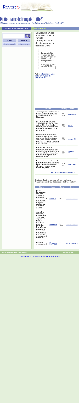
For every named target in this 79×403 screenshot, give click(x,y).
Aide (19, 252)
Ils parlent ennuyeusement (41, 243)
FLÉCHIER (53, 225)
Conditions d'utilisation (9, 252)
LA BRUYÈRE (53, 243)
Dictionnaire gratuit (39, 256)
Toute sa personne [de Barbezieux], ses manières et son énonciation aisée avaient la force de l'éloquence (47, 114)
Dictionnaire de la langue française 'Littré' (17, 28)
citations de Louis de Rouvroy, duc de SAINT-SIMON (45, 76)
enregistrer (72, 164)
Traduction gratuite (25, 256)
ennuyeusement (71, 199)
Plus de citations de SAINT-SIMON (63, 172)
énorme (70, 126)
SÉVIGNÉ (52, 199)
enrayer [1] (71, 139)
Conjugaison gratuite (53, 256)
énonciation (72, 114)
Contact (24, 252)
